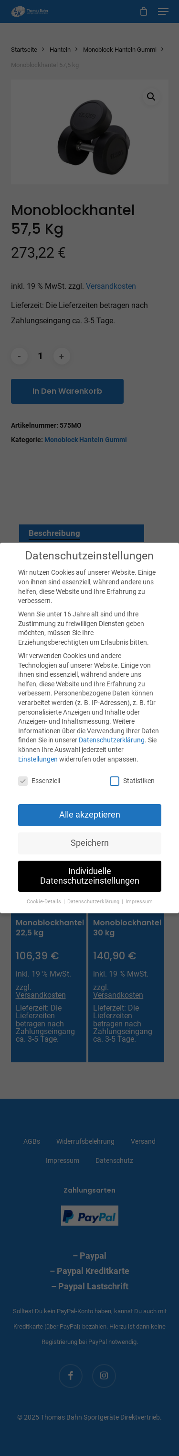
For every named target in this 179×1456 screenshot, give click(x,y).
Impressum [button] (139, 902)
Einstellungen (38, 759)
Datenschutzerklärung (112, 740)
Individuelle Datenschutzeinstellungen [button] (89, 876)
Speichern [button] (90, 843)
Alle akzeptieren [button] (89, 814)
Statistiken (132, 780)
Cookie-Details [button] (45, 902)
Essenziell (39, 780)
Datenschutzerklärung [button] (94, 902)
